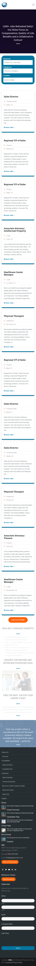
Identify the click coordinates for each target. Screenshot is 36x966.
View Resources (8, 879)
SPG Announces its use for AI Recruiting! (18, 837)
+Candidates (5, 761)
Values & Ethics (7, 765)
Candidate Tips (13, 817)
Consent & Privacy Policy (13, 962)
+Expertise (5, 773)
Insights (4, 798)
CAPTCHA (5, 933)
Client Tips (6, 825)
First (3, 903)
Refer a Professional (10, 862)
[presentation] (16, 939)
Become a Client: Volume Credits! (13, 786)
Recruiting (6, 834)
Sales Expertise (7, 777)
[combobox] (18, 70)
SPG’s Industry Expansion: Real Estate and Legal (20, 806)
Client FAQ (5, 794)
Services (5, 756)
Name (4, 896)
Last (3, 910)
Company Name (7, 924)
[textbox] (18, 70)
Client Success (13, 810)
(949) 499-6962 (13, 854)
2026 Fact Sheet (8, 790)
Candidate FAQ (7, 769)
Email (4, 915)
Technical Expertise (8, 782)
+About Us (4, 752)
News (3, 802)
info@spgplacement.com (14, 858)
